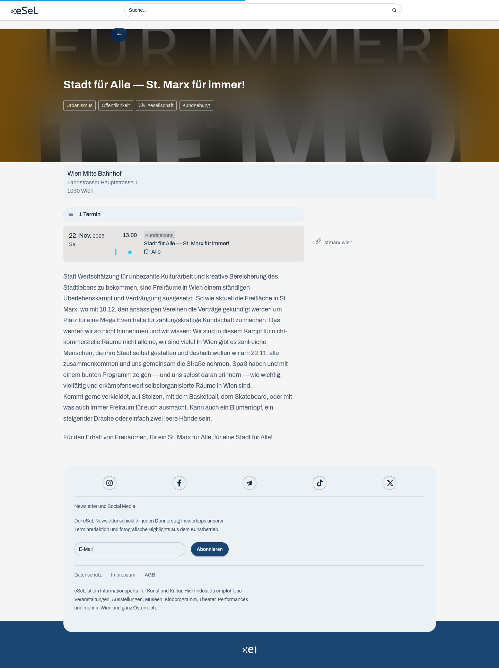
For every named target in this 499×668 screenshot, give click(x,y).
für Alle (152, 252)
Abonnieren (210, 549)
